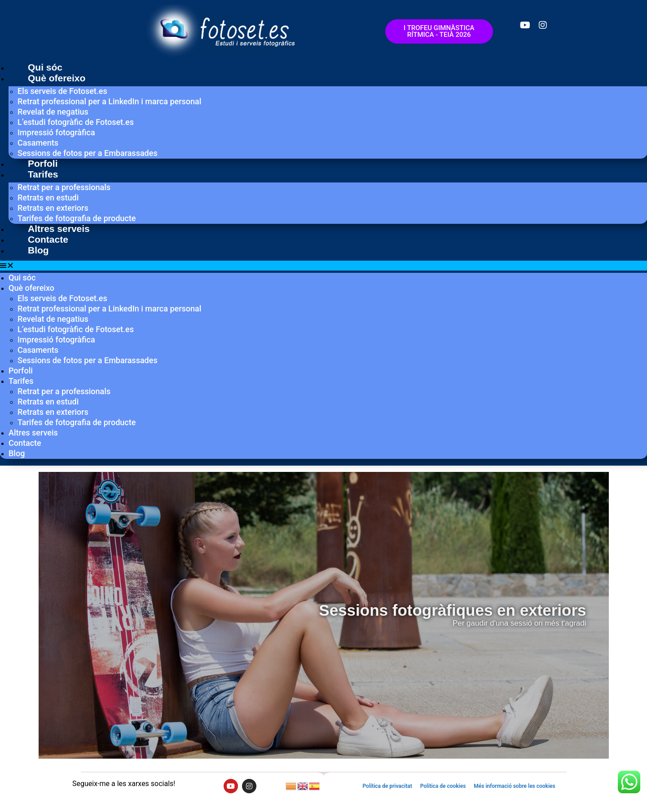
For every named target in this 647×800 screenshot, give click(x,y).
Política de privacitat (387, 786)
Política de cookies (443, 786)
